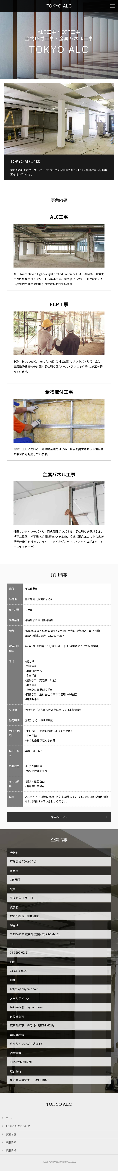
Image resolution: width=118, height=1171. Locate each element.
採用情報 (11, 1142)
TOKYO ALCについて (18, 1126)
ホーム (10, 1118)
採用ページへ (59, 817)
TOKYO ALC (59, 6)
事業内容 (11, 1134)
